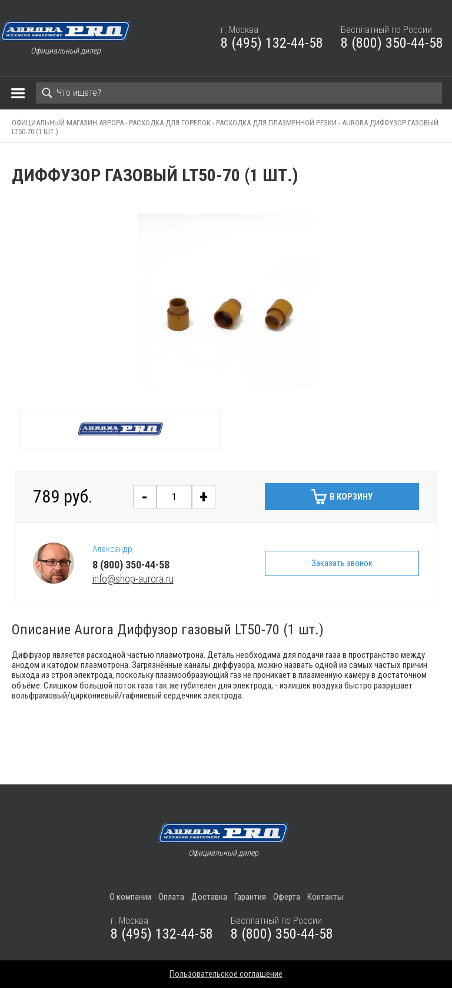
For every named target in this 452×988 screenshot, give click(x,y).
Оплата (171, 896)
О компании (130, 896)
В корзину (351, 496)
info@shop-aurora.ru (133, 579)
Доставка (209, 896)
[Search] (239, 93)
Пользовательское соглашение (226, 974)
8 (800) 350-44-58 (392, 43)
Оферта (286, 896)
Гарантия (250, 896)
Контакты (325, 896)
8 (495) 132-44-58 (272, 43)
